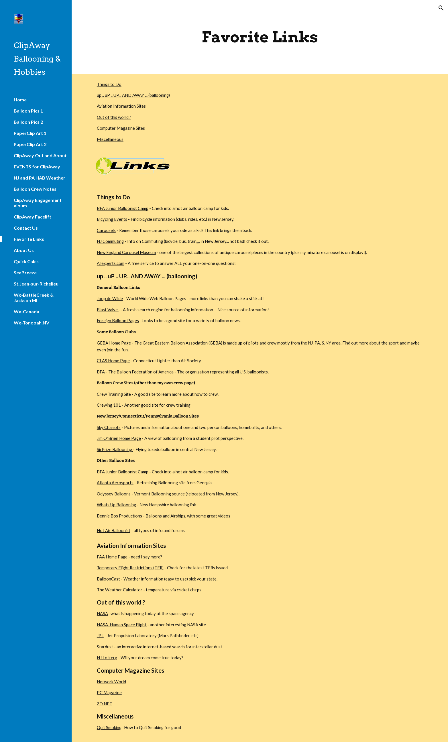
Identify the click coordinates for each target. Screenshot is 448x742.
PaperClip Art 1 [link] (30, 133)
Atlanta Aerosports (115, 482)
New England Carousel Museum (126, 252)
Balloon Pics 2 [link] (28, 122)
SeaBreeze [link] (25, 272)
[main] (260, 37)
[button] (441, 8)
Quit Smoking (109, 727)
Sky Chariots (109, 427)
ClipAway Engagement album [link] (38, 202)
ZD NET (104, 703)
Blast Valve (108, 309)
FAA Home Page (112, 556)
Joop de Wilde (110, 298)
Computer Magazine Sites (121, 128)
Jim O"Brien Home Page (119, 438)
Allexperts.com (110, 263)
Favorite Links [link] (29, 239)
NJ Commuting (110, 241)
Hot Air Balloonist (113, 530)
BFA (101, 371)
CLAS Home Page (113, 360)
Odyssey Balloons (114, 493)
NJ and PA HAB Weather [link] (39, 177)
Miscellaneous (110, 139)
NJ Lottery (107, 657)
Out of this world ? (114, 117)
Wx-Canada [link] (26, 311)
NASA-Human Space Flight (122, 624)
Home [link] (20, 99)
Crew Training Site (114, 394)
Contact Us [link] (26, 228)
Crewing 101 (109, 405)
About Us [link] (24, 250)
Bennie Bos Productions (119, 515)
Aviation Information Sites (121, 106)
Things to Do (109, 84)
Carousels (106, 230)
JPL (100, 635)
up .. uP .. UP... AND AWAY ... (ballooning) (133, 95)
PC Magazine (109, 692)
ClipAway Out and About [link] (40, 155)
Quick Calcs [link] (26, 261)
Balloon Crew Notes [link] (35, 189)
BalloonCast (108, 578)
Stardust (105, 646)
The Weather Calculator (119, 589)
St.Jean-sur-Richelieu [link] (36, 283)
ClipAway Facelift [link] (32, 216)
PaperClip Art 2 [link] (30, 144)
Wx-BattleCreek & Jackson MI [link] (34, 297)
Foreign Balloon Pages (118, 320)
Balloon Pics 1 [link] (28, 110)
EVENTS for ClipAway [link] (37, 166)
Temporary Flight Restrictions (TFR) (130, 567)
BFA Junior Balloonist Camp (122, 208)
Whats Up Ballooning (116, 504)
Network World (111, 681)
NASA (102, 613)
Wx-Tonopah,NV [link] (31, 322)
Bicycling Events (112, 219)
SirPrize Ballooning (115, 449)
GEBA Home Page (114, 343)
